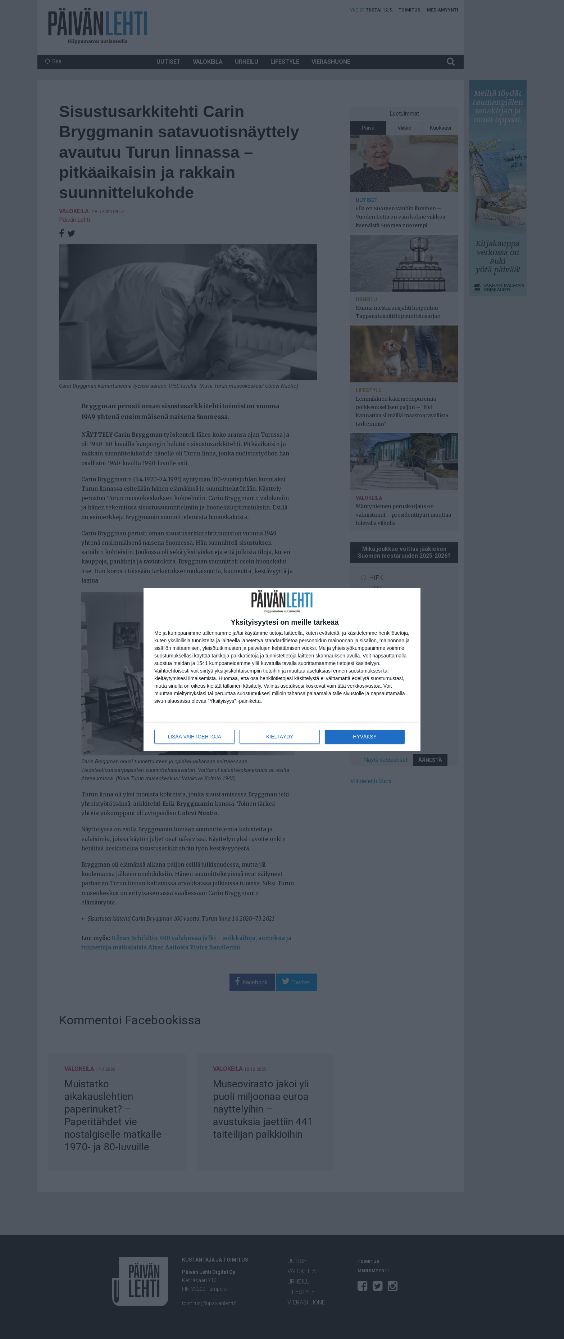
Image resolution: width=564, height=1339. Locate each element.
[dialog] (282, 669)
